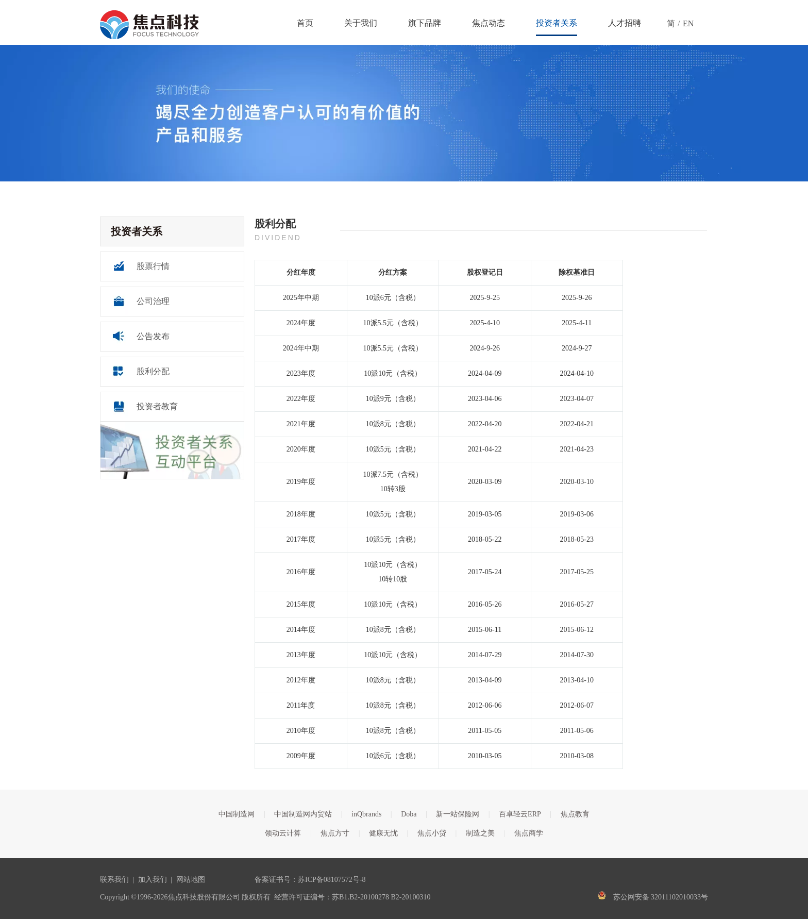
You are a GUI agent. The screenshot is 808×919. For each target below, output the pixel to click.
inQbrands (366, 814)
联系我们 (114, 879)
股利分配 (153, 371)
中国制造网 (236, 814)
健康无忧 (383, 833)
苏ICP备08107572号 (329, 879)
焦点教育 (575, 814)
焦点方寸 (335, 833)
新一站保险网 (457, 814)
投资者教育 (157, 406)
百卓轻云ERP (520, 814)
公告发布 (153, 336)
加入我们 (152, 879)
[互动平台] (172, 450)
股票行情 (153, 266)
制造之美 (480, 833)
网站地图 (190, 879)
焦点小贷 (431, 833)
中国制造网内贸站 (303, 814)
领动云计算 (283, 833)
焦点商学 (528, 833)
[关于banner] (404, 113)
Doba (408, 814)
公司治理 (153, 301)
